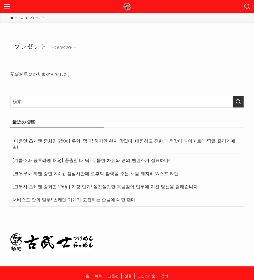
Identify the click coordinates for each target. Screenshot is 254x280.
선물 (128, 276)
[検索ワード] (127, 102)
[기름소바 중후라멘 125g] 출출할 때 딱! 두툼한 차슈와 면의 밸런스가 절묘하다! (91, 160)
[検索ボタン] (247, 6)
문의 (164, 276)
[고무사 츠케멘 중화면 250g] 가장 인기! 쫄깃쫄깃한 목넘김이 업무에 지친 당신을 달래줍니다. (105, 186)
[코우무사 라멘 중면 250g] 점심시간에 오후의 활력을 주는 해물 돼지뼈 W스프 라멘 (95, 173)
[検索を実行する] (238, 102)
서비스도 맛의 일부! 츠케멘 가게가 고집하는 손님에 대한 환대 (74, 199)
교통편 (113, 276)
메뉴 (98, 276)
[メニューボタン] (6, 6)
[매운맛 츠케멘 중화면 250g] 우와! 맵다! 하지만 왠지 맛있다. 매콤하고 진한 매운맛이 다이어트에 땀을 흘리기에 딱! (123, 144)
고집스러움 (146, 276)
